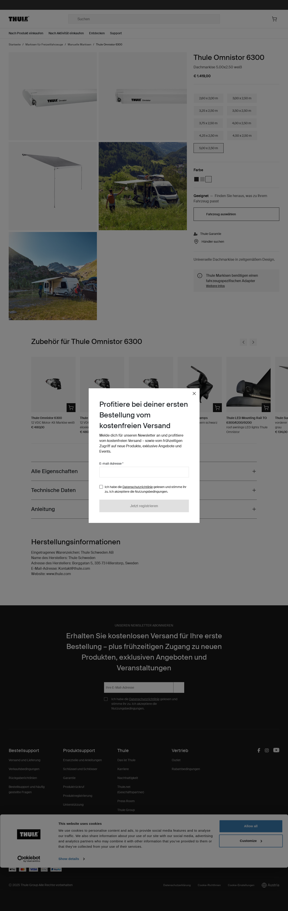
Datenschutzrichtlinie (138, 487)
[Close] (194, 393)
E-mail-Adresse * (111, 464)
